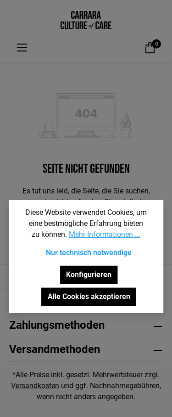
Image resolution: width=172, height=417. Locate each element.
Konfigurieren (88, 274)
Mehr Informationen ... (104, 234)
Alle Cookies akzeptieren (89, 296)
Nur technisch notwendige (89, 252)
